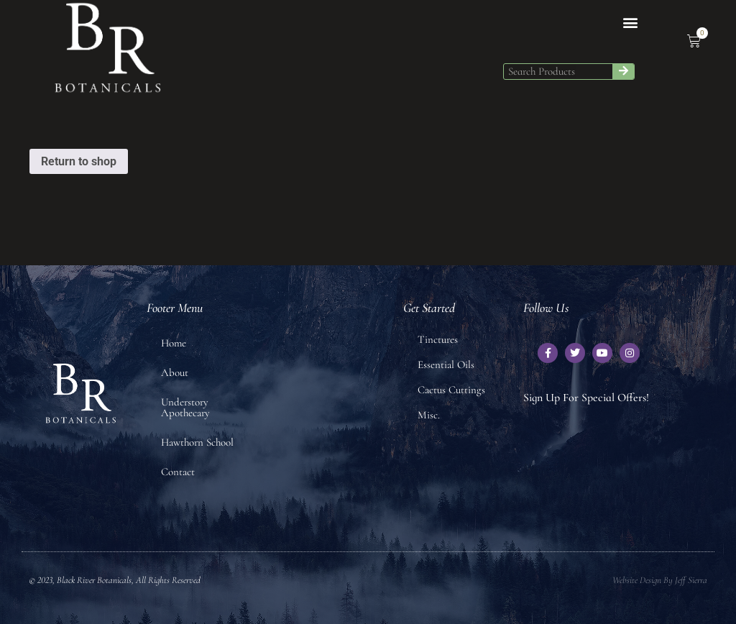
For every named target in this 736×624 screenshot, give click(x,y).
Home (173, 342)
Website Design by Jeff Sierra (659, 580)
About (174, 372)
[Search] (623, 71)
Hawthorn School (197, 442)
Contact (178, 471)
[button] (630, 23)
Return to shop (78, 161)
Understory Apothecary (185, 407)
